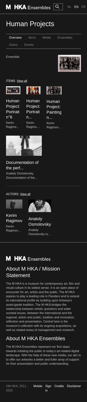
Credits (59, 386)
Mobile (37, 386)
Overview (15, 37)
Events (29, 44)
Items (32, 37)
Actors (13, 44)
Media (47, 37)
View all (22, 81)
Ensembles (64, 37)
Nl (69, 6)
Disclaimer (74, 386)
